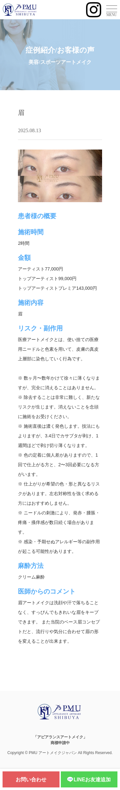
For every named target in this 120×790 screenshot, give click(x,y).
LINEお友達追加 (89, 780)
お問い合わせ (31, 779)
